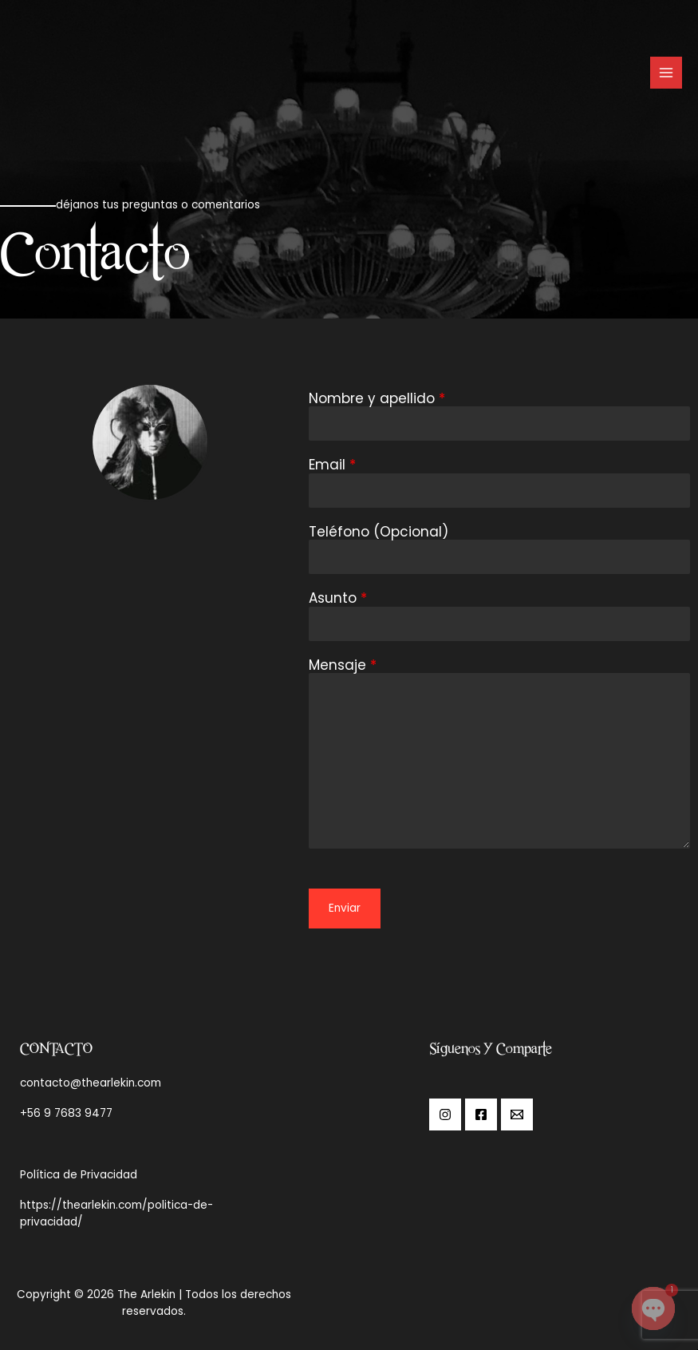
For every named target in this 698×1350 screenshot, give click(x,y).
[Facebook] (481, 1114)
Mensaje (343, 665)
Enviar (345, 908)
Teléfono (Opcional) (378, 532)
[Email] (517, 1114)
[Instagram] (445, 1114)
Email (332, 465)
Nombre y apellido (377, 398)
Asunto (338, 598)
